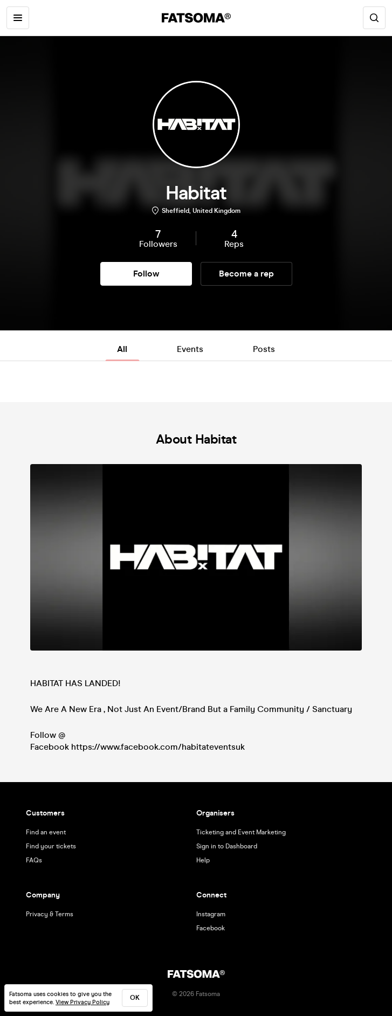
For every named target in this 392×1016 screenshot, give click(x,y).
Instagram (210, 914)
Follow (146, 273)
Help (203, 860)
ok (135, 997)
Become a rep (246, 273)
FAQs (34, 860)
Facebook (210, 928)
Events (190, 349)
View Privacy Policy (82, 1002)
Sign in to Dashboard (226, 846)
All (122, 349)
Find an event (46, 832)
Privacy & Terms (49, 914)
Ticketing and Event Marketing (241, 832)
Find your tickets (51, 846)
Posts (264, 349)
